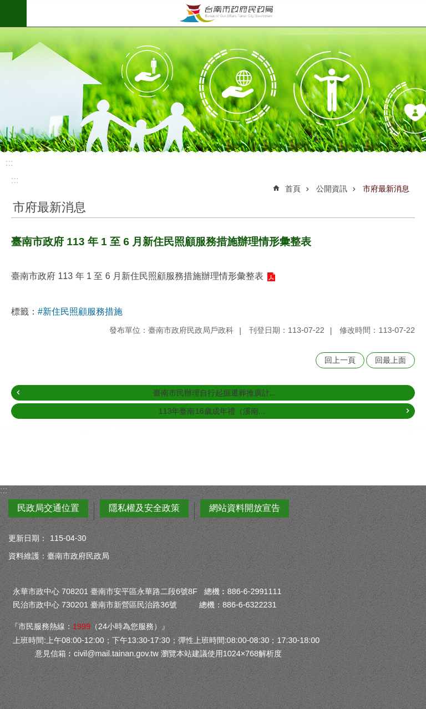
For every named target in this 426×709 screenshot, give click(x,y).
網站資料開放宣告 (244, 508)
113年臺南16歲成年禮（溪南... (211, 411)
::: (9, 163)
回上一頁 (340, 360)
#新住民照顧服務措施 (80, 311)
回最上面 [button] (390, 360)
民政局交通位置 (48, 508)
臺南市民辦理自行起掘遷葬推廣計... (214, 392)
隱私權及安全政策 (144, 508)
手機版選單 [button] (13, 13)
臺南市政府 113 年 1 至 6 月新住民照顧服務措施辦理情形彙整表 (137, 276)
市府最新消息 (386, 188)
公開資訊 (331, 188)
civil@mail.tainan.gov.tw (116, 653)
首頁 (293, 188)
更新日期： (27, 538)
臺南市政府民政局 (226, 13)
